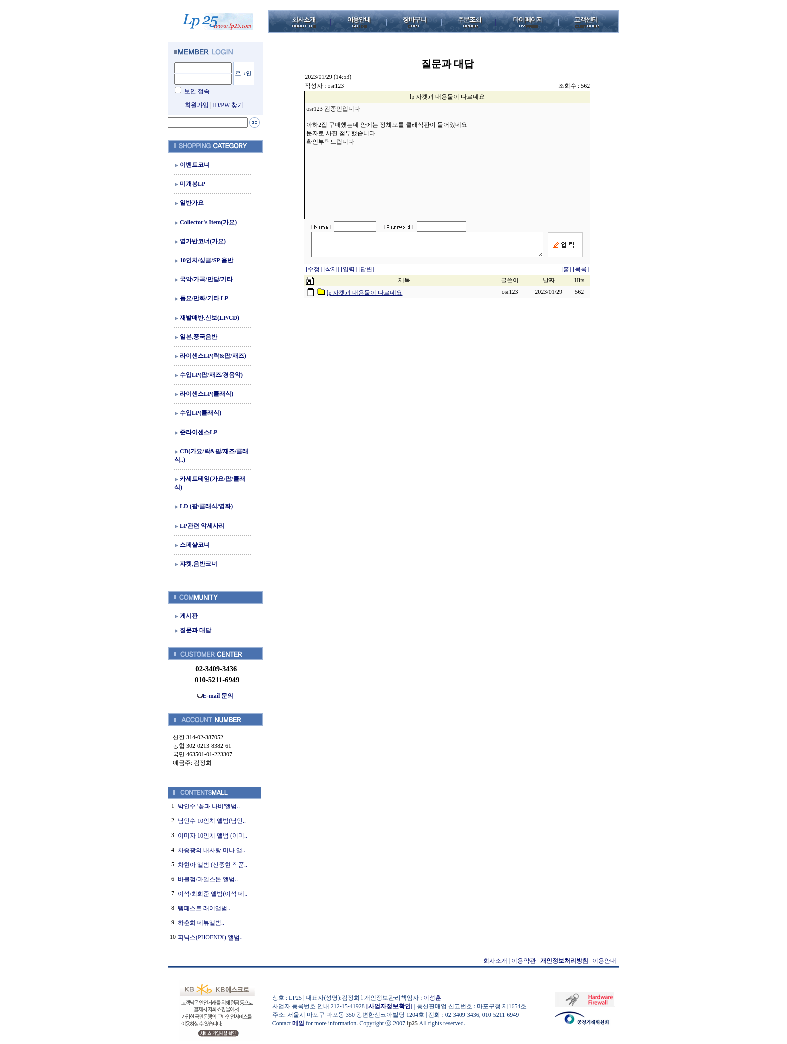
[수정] (314, 273)
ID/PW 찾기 (228, 105)
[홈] (566, 273)
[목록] (581, 273)
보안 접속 (197, 91)
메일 (298, 1023)
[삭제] (332, 273)
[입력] (349, 273)
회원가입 (197, 105)
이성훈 (432, 997)
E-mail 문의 (215, 695)
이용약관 (523, 960)
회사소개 (495, 960)
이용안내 (604, 960)
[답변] (366, 273)
